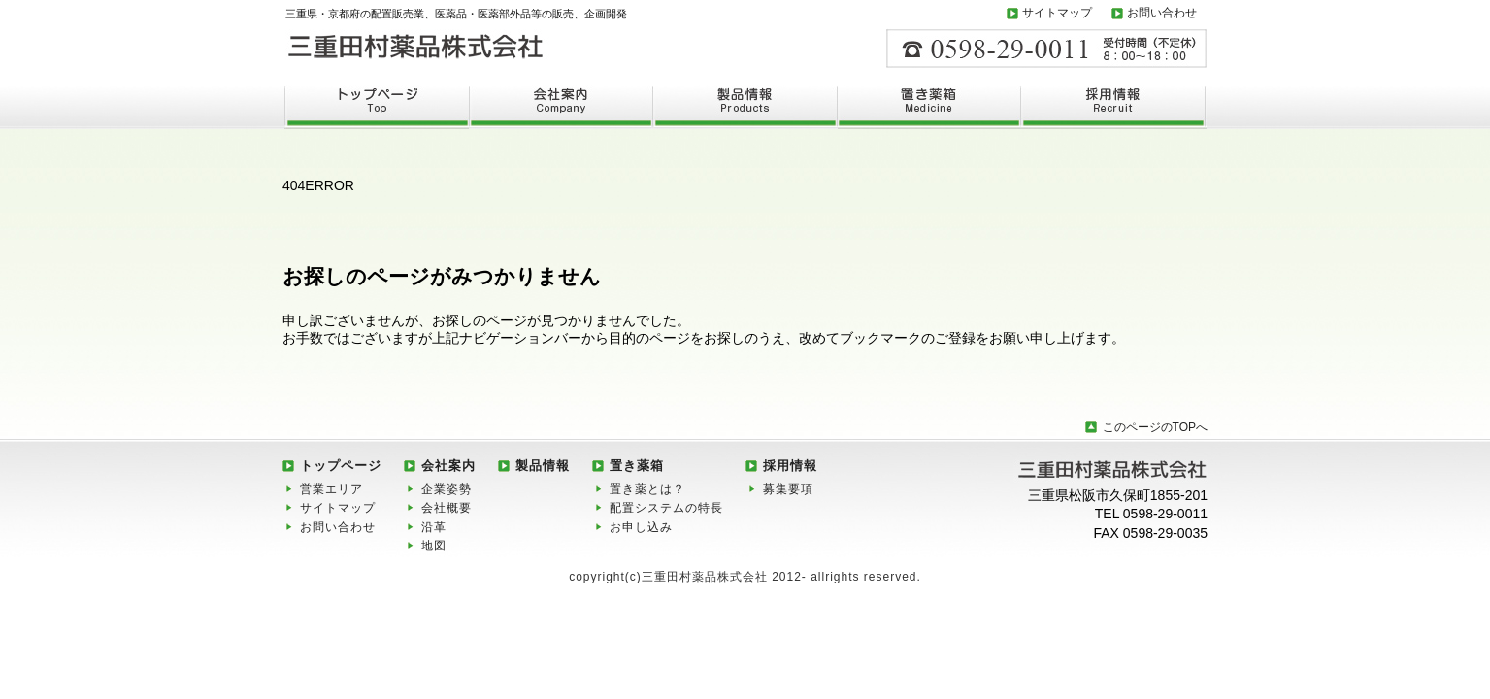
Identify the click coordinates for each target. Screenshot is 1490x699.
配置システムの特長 (666, 508)
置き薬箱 (637, 465)
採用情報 (790, 465)
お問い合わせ (1162, 12)
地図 (434, 545)
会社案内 (448, 465)
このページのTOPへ (1155, 427)
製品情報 (542, 465)
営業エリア (331, 489)
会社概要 (446, 508)
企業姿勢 (446, 489)
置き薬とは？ (647, 489)
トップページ (340, 465)
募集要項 (788, 489)
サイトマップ (1057, 12)
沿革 (434, 527)
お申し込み (641, 527)
